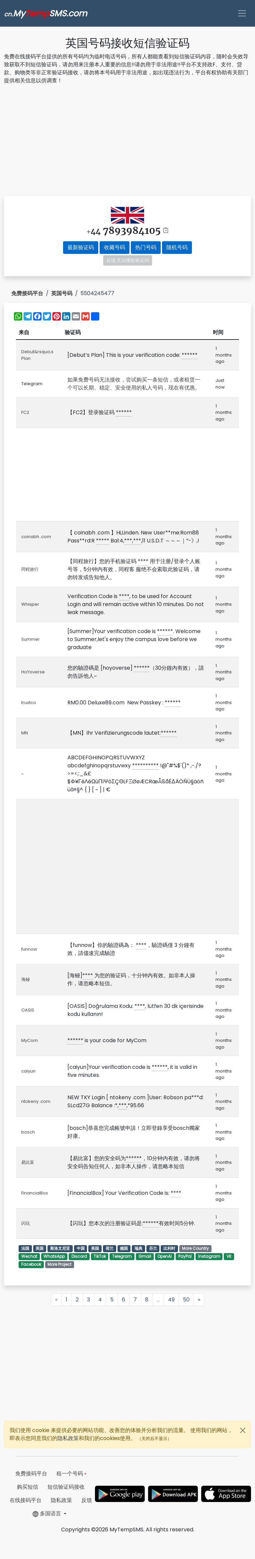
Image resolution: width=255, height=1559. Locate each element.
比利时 (169, 1248)
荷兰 (110, 1248)
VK (228, 1256)
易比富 (27, 1162)
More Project (59, 1264)
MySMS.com (45, 13)
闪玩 (25, 1223)
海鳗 (25, 979)
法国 (25, 1248)
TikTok (100, 1256)
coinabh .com (36, 536)
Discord (79, 1256)
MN (24, 733)
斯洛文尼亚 (60, 1248)
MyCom (29, 1040)
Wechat (29, 1256)
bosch (28, 1132)
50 (186, 1299)
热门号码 (145, 247)
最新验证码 (80, 247)
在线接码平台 (26, 1500)
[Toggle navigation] (242, 13)
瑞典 (138, 1248)
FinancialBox (34, 1193)
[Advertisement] (127, 141)
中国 (81, 1248)
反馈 (86, 1500)
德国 (124, 1248)
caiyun (28, 1071)
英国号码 (61, 293)
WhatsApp (54, 1256)
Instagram (209, 1256)
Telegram (122, 1256)
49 (171, 1299)
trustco (28, 702)
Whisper (30, 604)
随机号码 (177, 247)
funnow (29, 949)
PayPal (185, 1256)
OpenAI (164, 1256)
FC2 (25, 412)
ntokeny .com (35, 1101)
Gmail (144, 1256)
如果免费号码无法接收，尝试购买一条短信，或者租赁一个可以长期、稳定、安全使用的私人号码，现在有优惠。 (133, 383)
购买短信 (27, 1487)
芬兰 (153, 1248)
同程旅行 (30, 569)
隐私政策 (68, 1438)
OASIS (27, 1010)
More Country (195, 1248)
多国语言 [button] (47, 1513)
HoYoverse (33, 672)
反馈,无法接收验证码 (127, 260)
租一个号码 (71, 1473)
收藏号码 (114, 247)
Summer (30, 639)
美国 (95, 1248)
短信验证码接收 (66, 1487)
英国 (39, 1248)
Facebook (31, 1264)
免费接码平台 (27, 293)
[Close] (243, 1430)
